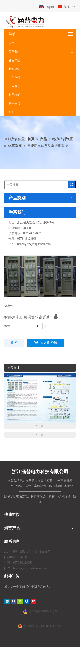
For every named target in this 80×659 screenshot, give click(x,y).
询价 (14, 343)
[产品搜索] (36, 185)
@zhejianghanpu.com (38, 244)
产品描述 (14, 367)
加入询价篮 (48, 343)
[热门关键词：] (72, 184)
